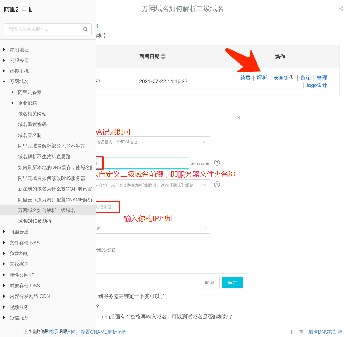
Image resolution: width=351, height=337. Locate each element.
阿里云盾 (19, 231)
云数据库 (19, 264)
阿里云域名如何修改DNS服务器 (52, 178)
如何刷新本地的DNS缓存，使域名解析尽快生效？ (71, 167)
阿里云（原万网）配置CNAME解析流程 (60, 199)
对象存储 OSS (25, 285)
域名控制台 (167, 25)
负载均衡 (19, 253)
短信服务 (19, 318)
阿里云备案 (30, 92)
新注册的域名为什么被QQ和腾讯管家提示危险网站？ (74, 188)
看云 (54, 331)
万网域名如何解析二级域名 (46, 210)
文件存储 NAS (25, 242)
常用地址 (19, 50)
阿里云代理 (18, 9)
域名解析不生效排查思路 (44, 156)
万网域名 (19, 81)
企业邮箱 (27, 103)
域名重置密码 (32, 124)
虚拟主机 (19, 71)
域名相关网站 (32, 113)
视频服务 (19, 307)
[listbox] (342, 8)
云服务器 (19, 60)
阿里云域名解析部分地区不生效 (51, 146)
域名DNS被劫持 (35, 221)
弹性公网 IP (22, 275)
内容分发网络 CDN (30, 296)
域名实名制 (30, 135)
